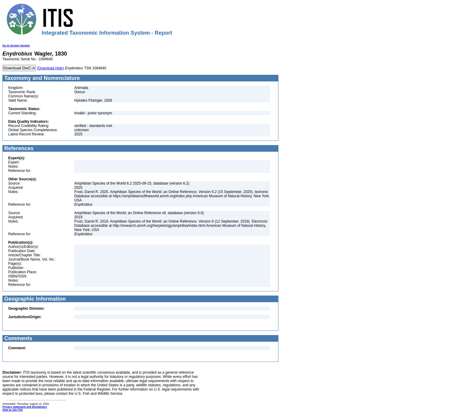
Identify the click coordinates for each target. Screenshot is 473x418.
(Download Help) (50, 68)
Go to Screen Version (16, 45)
